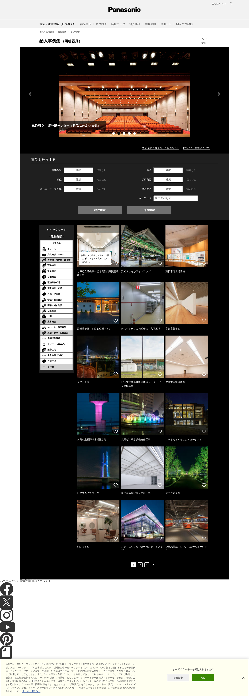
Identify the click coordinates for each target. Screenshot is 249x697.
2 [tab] (119, 134)
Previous (30, 94)
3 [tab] (124, 134)
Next (219, 94)
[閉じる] (243, 678)
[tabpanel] (124, 94)
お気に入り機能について (196, 148)
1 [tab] (114, 134)
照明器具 (62, 31)
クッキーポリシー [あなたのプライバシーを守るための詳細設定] (31, 691)
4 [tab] (129, 134)
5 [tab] (135, 134)
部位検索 (149, 210)
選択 (78, 170)
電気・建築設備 (46, 31)
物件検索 (99, 210)
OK (203, 677)
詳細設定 (178, 677)
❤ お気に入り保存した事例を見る (160, 148)
